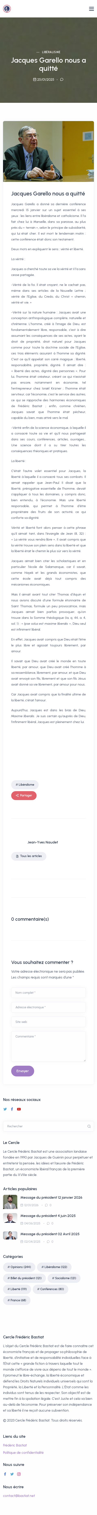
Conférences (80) (52, 1289)
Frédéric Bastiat (15, 1445)
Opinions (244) (21, 1267)
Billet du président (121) (26, 1278)
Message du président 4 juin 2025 (48, 1216)
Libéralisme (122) (56, 1267)
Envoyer (22, 1071)
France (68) (18, 1300)
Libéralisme (51, 52)
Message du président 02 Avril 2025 (50, 1234)
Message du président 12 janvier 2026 (51, 1197)
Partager (24, 795)
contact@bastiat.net (19, 1496)
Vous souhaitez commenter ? (42, 962)
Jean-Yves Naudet (42, 842)
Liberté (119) (19, 1289)
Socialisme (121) (65, 1278)
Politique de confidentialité (23, 1453)
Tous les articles (29, 856)
